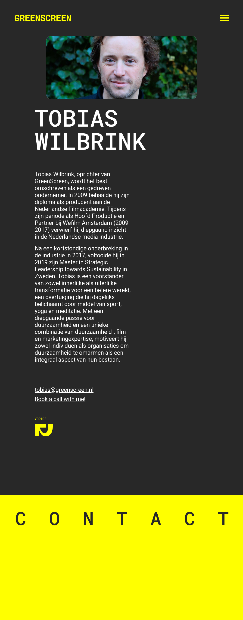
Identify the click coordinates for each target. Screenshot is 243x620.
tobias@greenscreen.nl (64, 390)
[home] (43, 18)
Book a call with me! (60, 399)
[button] (224, 17)
